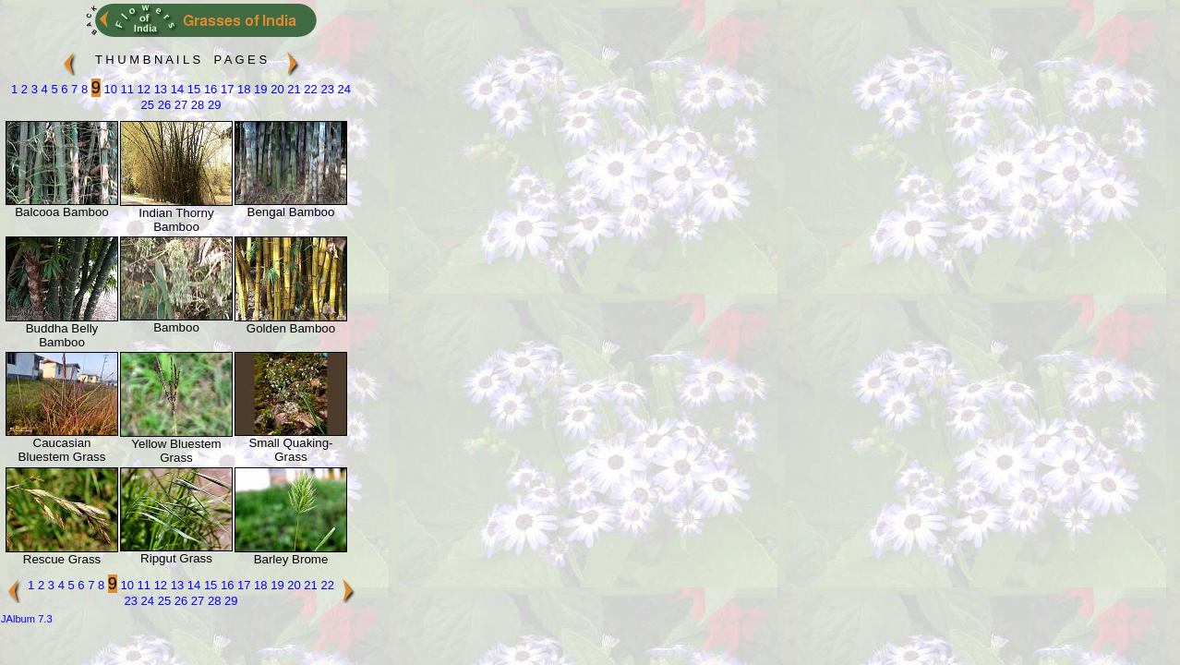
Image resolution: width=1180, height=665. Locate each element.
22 (309, 89)
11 (125, 89)
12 (142, 89)
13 (159, 89)
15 (192, 89)
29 (212, 105)
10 (109, 89)
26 (162, 105)
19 (259, 89)
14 (175, 89)
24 (342, 89)
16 (208, 89)
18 (242, 89)
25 (147, 105)
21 (292, 89)
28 (195, 105)
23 (326, 89)
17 (225, 89)
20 (276, 89)
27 (179, 105)
